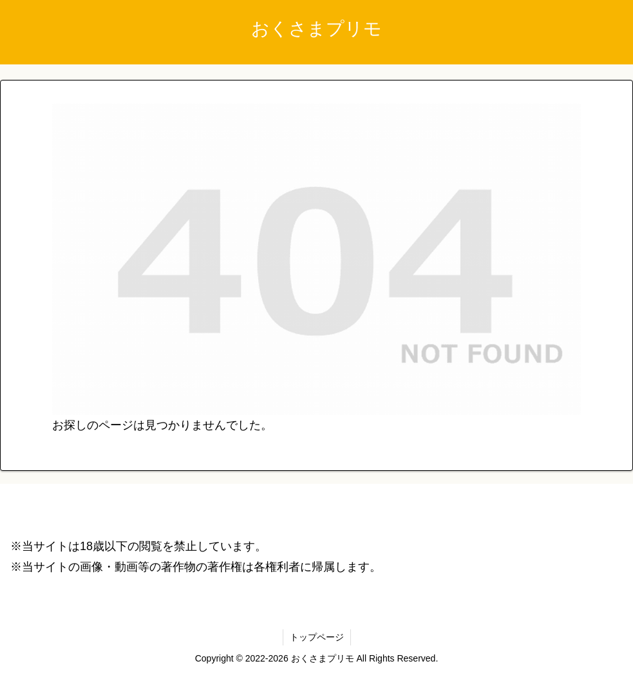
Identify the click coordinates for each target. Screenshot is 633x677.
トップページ (317, 637)
